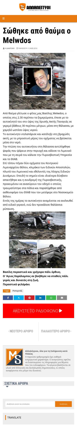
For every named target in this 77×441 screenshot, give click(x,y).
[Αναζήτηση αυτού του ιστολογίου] (30, 404)
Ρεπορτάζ (17, 290)
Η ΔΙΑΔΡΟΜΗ (10, 48)
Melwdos (58, 113)
